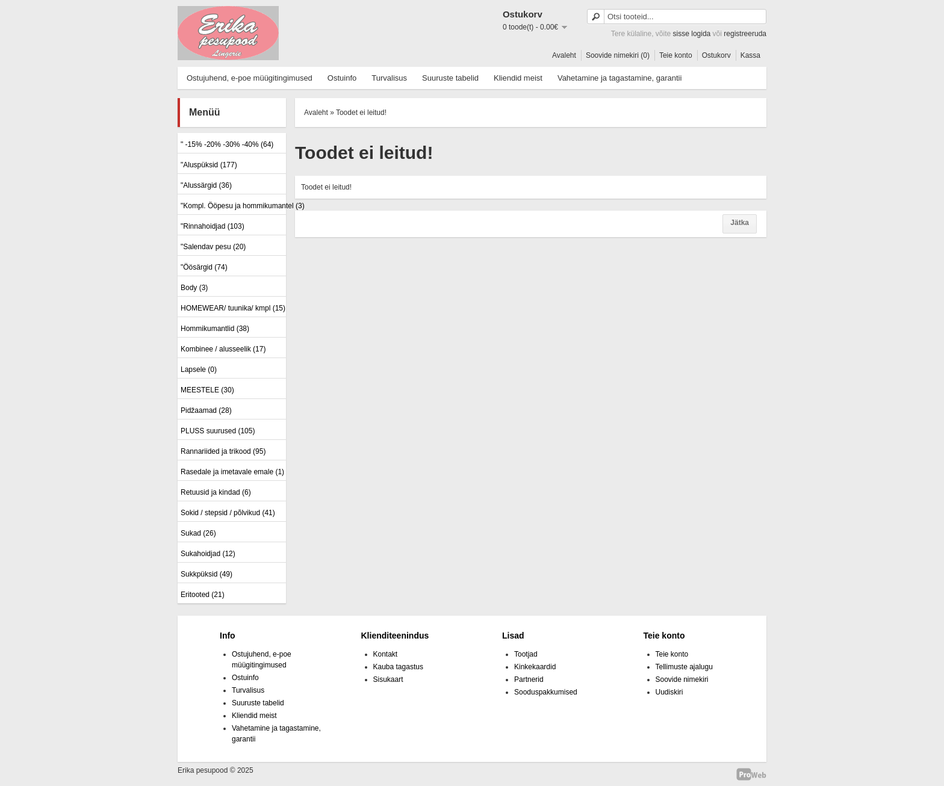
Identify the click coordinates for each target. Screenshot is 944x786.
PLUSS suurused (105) (218, 431)
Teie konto (675, 55)
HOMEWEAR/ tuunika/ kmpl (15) (232, 308)
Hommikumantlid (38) (215, 328)
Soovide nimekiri (682, 679)
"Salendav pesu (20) (213, 247)
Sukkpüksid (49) (206, 574)
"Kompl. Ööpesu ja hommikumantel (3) (232, 206)
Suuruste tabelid (450, 77)
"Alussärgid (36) (206, 185)
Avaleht (564, 55)
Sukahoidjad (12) (208, 553)
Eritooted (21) (203, 594)
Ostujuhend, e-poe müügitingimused (249, 77)
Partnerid (529, 679)
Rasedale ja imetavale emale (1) (232, 472)
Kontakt (385, 654)
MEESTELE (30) (207, 390)
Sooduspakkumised (545, 692)
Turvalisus (389, 77)
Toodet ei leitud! (361, 112)
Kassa (750, 55)
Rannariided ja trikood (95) (223, 451)
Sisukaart (388, 679)
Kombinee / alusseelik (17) (223, 349)
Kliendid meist (518, 77)
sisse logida (692, 33)
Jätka (739, 222)
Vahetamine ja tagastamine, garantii (619, 77)
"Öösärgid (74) (204, 267)
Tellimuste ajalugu (684, 667)
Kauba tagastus (398, 667)
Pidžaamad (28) (206, 410)
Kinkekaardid (535, 667)
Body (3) (194, 287)
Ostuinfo (342, 77)
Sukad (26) (198, 533)
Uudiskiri (669, 692)
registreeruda (745, 33)
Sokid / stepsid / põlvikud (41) (228, 513)
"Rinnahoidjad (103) (212, 226)
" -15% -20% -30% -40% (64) (227, 144)
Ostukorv (716, 55)
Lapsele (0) (199, 369)
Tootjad (526, 654)
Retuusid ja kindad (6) (216, 492)
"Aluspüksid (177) (209, 165)
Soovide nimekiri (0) (618, 55)
